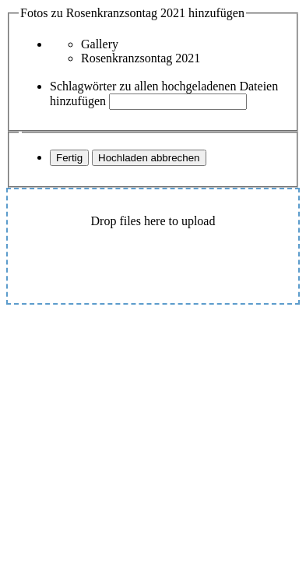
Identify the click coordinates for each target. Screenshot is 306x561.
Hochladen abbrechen (148, 158)
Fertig (69, 158)
